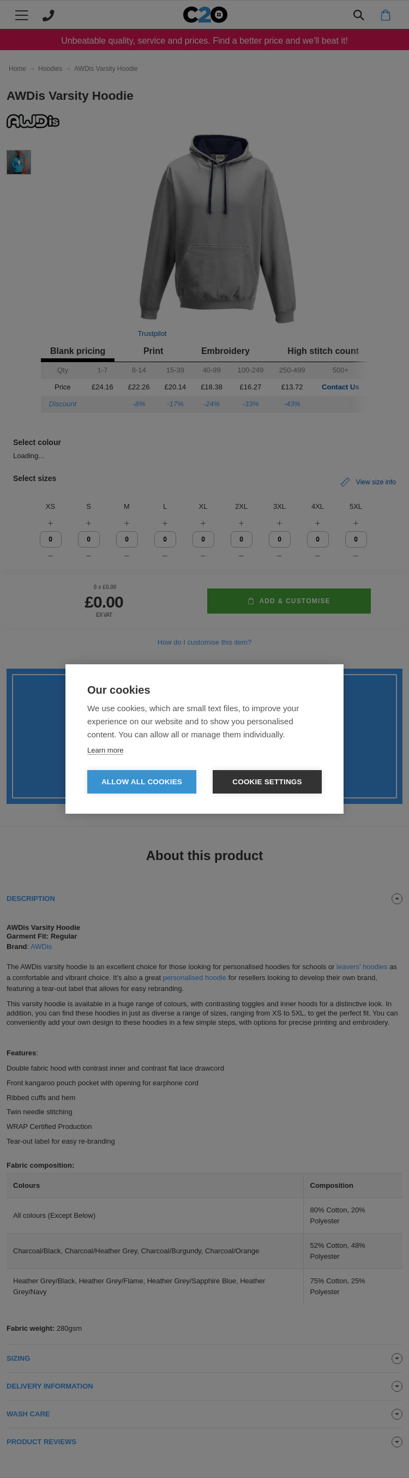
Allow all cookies (141, 782)
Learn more (105, 750)
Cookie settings (267, 782)
